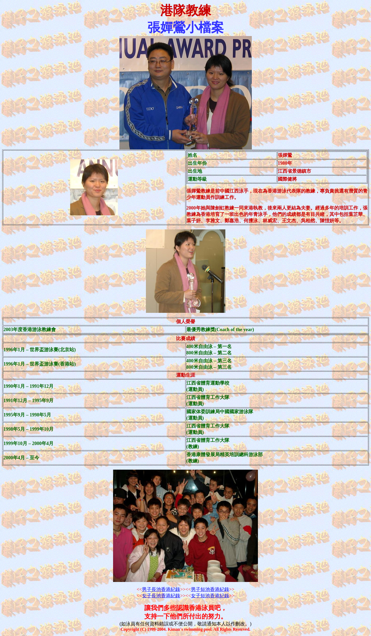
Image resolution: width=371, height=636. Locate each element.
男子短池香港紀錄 (210, 589)
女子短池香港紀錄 (210, 595)
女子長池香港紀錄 (161, 595)
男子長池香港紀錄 (161, 589)
